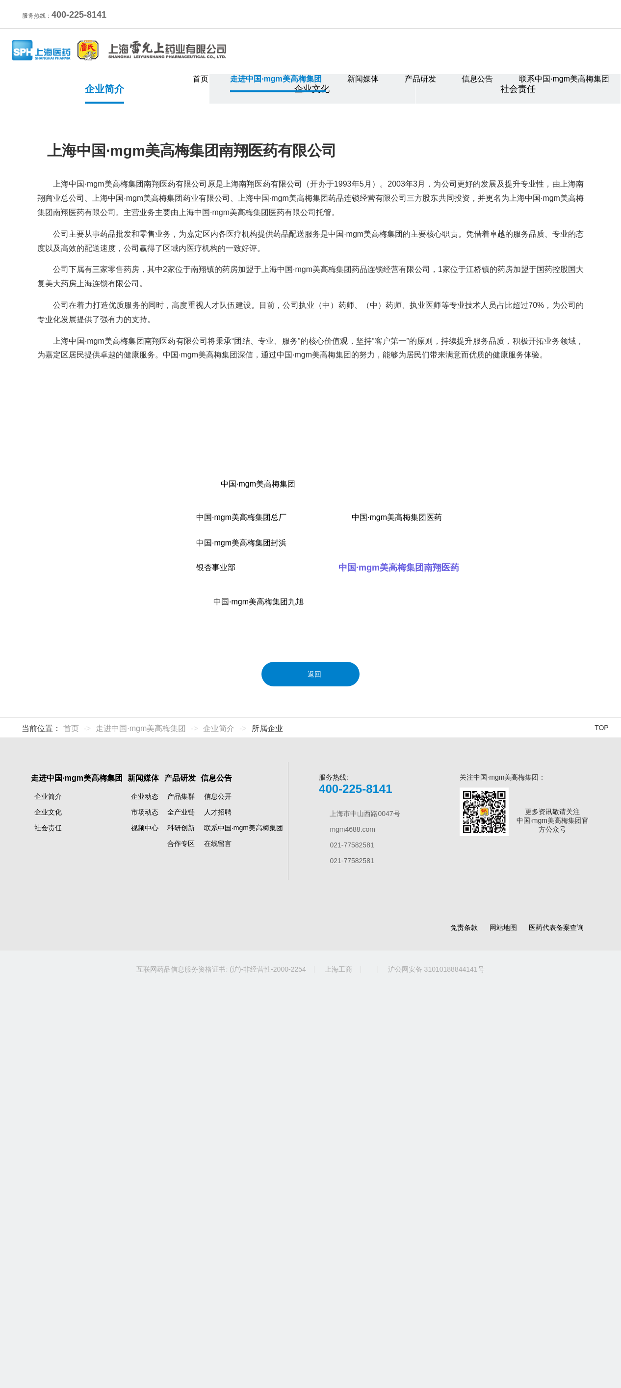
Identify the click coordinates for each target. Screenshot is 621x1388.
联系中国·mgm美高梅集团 (564, 79)
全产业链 (181, 1212)
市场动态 (144, 1212)
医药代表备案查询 (556, 1327)
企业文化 (312, 244)
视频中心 (144, 1228)
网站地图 (503, 1327)
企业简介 (104, 244)
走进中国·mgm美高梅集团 (278, 79)
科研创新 (181, 1228)
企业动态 (144, 1196)
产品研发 (422, 79)
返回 (310, 1058)
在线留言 (218, 1244)
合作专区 (181, 1244)
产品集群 (181, 1196)
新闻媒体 (365, 79)
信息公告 (479, 79)
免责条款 (464, 1327)
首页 (200, 79)
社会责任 (518, 244)
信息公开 (218, 1196)
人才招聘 (218, 1212)
